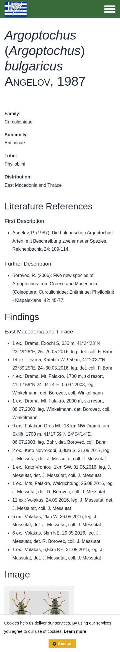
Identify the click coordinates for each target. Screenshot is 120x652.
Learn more (75, 631)
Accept (64, 643)
